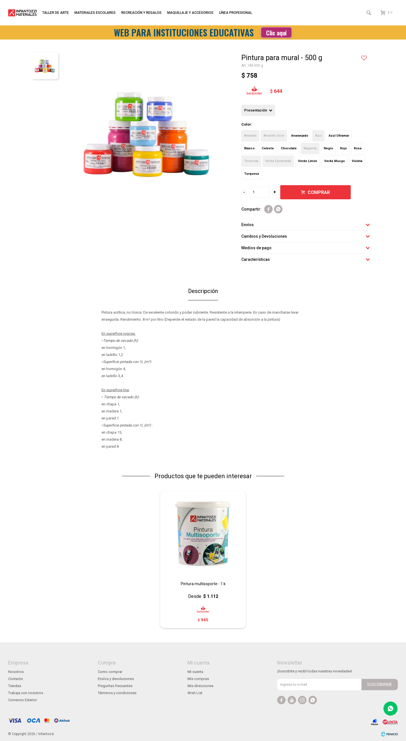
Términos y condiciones (117, 693)
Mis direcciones (200, 686)
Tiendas (14, 686)
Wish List (194, 693)
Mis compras (198, 679)
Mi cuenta (195, 672)
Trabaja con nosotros (25, 693)
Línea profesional (235, 13)
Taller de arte (55, 13)
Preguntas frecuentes (115, 686)
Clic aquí (276, 32)
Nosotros (16, 672)
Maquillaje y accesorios (190, 13)
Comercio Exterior (22, 700)
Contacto (15, 679)
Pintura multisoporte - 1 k (203, 584)
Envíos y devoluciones (116, 679)
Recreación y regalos (141, 13)
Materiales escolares (95, 13)
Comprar (319, 192)
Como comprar (110, 672)
